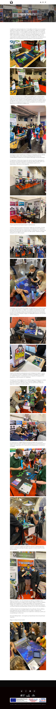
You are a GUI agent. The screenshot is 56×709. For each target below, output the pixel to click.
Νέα (28, 11)
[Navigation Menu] (45, 2)
